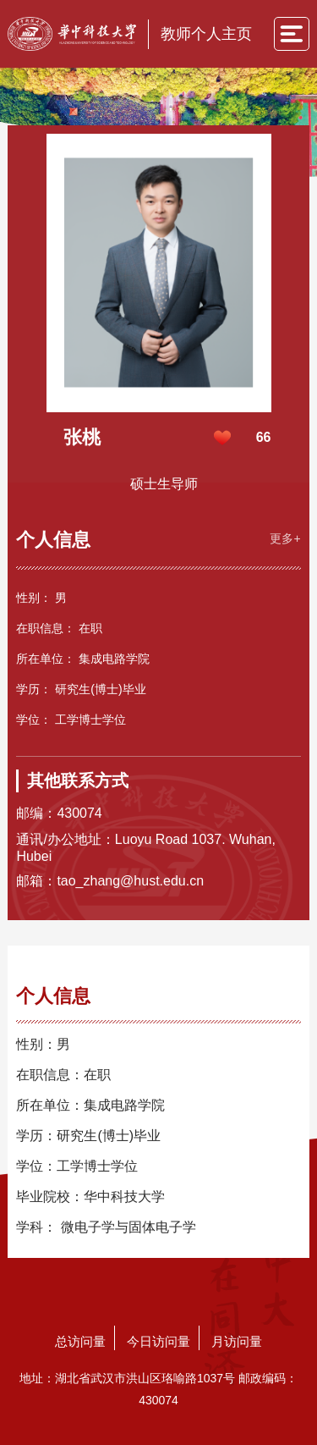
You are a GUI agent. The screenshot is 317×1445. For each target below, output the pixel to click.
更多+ (285, 538)
